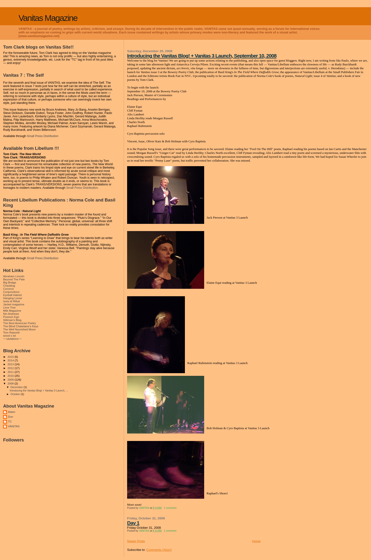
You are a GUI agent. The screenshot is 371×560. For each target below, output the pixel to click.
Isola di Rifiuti (11, 301)
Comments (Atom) (159, 550)
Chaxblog (9, 285)
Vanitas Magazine (48, 18)
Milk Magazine (12, 310)
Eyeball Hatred (12, 294)
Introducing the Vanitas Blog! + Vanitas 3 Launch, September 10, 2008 (201, 55)
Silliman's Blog (12, 319)
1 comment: (170, 508)
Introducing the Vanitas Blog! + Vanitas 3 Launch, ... (39, 390)
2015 (10, 356)
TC (10, 421)
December (17, 387)
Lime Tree (9, 307)
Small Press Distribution (43, 136)
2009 (10, 379)
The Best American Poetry (19, 323)
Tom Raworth (11, 332)
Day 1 (133, 523)
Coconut (8, 288)
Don (10, 416)
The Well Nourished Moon (19, 329)
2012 (10, 368)
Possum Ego (11, 316)
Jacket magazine (13, 304)
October (16, 394)
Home (256, 541)
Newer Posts (136, 541)
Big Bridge (9, 282)
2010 (10, 375)
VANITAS (14, 426)
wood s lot (9, 335)
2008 (10, 383)
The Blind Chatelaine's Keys (20, 326)
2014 (10, 360)
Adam (11, 411)
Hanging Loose (12, 298)
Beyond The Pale (14, 279)
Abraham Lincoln (13, 276)
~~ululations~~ (12, 338)
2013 (10, 364)
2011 (10, 371)
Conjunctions (11, 291)
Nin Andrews (11, 313)
